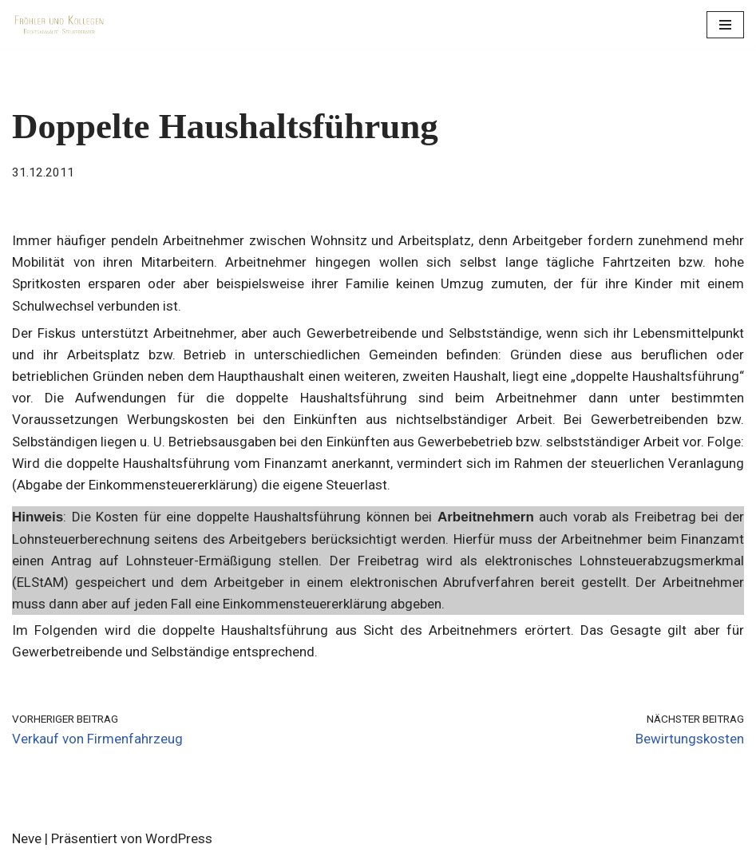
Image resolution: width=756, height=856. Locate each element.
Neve (27, 838)
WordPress (178, 838)
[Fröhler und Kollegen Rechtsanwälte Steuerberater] (60, 24)
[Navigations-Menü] (725, 24)
